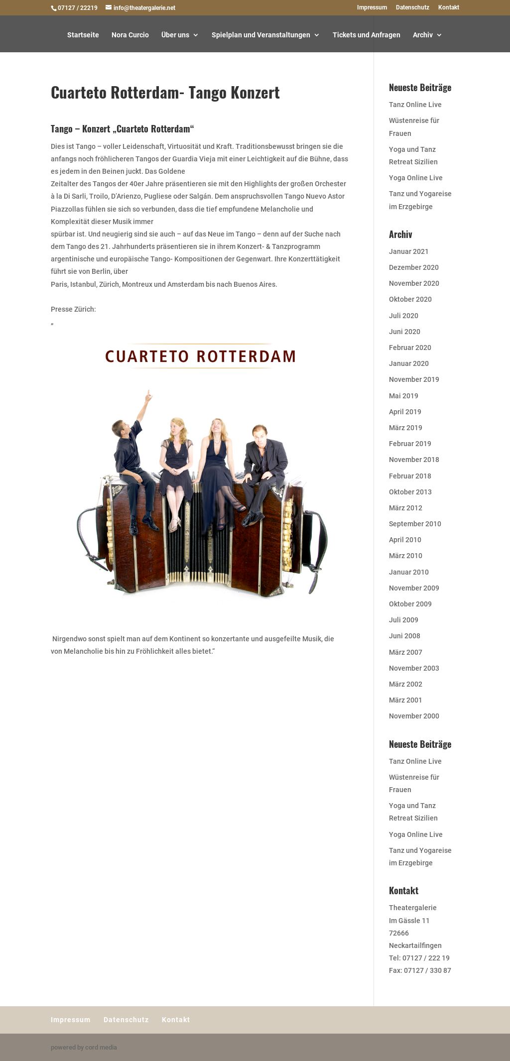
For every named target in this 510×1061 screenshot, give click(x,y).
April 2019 (405, 412)
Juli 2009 (403, 620)
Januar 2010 (409, 572)
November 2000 (414, 716)
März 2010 (405, 556)
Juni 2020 (404, 332)
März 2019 (405, 428)
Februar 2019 (410, 444)
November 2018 (414, 460)
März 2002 (405, 684)
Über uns (175, 35)
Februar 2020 (410, 348)
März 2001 (405, 700)
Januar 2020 (409, 363)
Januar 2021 (409, 251)
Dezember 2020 (414, 267)
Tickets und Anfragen (366, 35)
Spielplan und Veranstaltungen (261, 35)
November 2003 (414, 668)
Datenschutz (412, 7)
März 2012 (405, 508)
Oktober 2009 (410, 604)
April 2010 (405, 540)
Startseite (83, 35)
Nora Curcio (130, 35)
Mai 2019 (403, 396)
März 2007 (405, 652)
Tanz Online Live (415, 105)
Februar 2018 (410, 476)
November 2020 (414, 283)
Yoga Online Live (416, 178)
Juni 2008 (404, 636)
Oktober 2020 (410, 299)
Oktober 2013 (410, 492)
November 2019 (414, 379)
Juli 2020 (403, 316)
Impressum (372, 7)
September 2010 (415, 524)
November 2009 (414, 588)
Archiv (423, 35)
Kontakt (448, 7)
